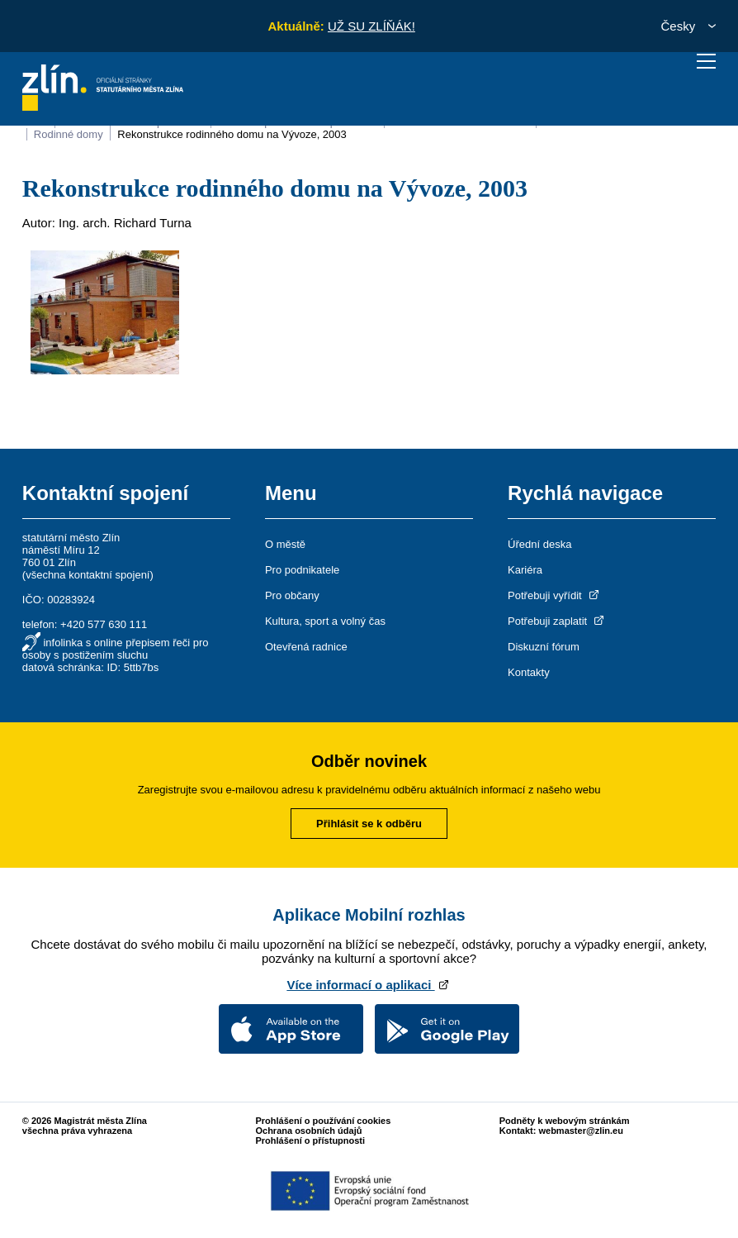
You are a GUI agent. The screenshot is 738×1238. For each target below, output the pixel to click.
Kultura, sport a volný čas (325, 621)
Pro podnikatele (302, 570)
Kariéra (525, 570)
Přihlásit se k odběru (369, 823)
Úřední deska (539, 544)
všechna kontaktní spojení (87, 575)
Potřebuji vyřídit (554, 595)
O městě (285, 544)
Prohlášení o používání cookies (322, 1121)
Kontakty (529, 672)
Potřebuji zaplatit (557, 621)
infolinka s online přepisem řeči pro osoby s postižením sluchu (115, 648)
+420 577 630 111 (103, 624)
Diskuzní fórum (544, 646)
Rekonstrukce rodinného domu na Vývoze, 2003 (232, 134)
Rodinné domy (68, 134)
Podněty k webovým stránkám (564, 1121)
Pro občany (292, 595)
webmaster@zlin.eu (580, 1131)
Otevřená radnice (306, 646)
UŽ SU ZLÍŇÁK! (371, 26)
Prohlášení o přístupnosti (310, 1140)
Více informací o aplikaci (368, 985)
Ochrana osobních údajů (308, 1131)
